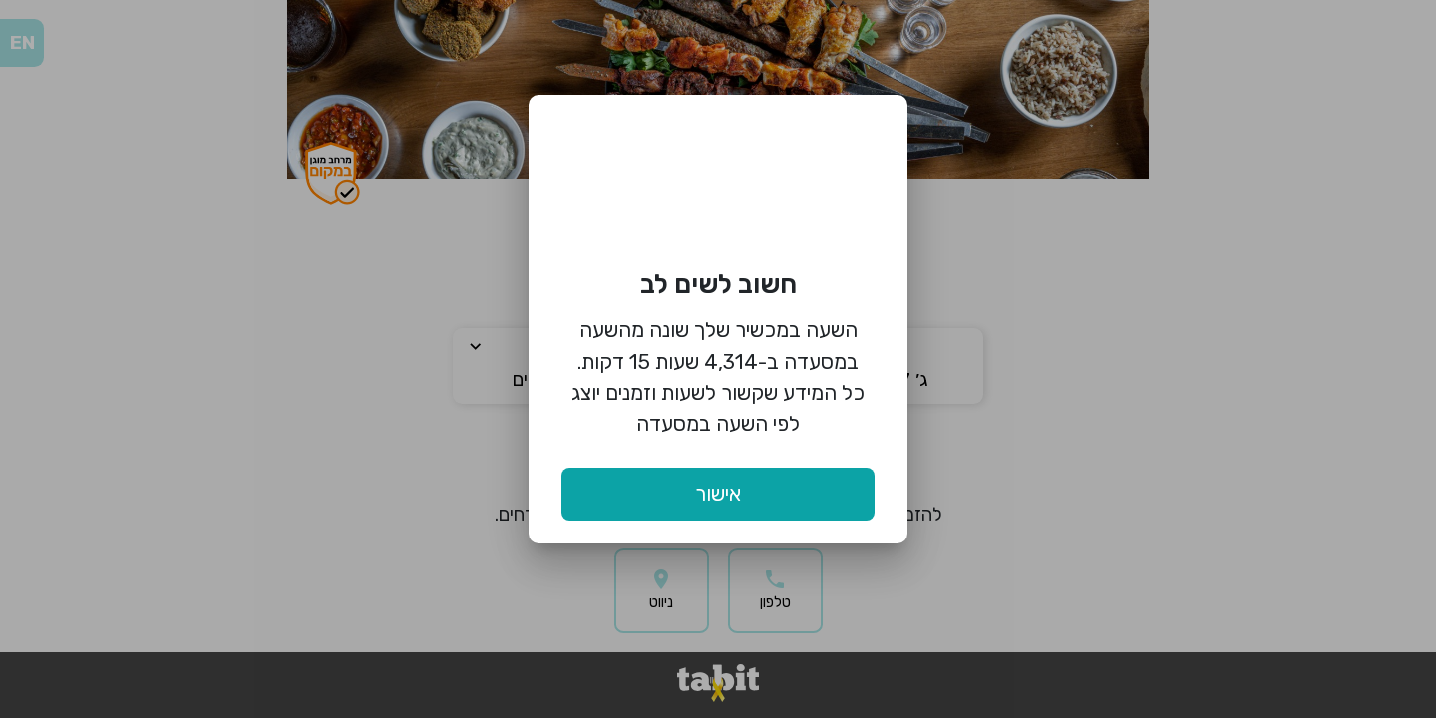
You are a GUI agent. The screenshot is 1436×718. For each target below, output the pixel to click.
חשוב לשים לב (718, 284)
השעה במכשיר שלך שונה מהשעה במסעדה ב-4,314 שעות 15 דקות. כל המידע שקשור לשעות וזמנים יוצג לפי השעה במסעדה (718, 376)
